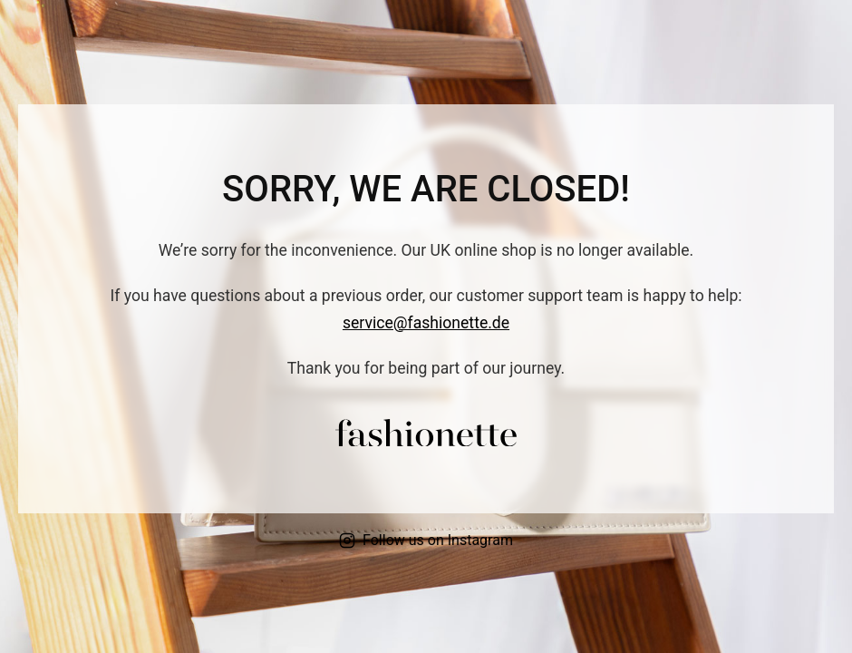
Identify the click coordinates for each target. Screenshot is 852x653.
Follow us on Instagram (426, 540)
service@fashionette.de (426, 323)
